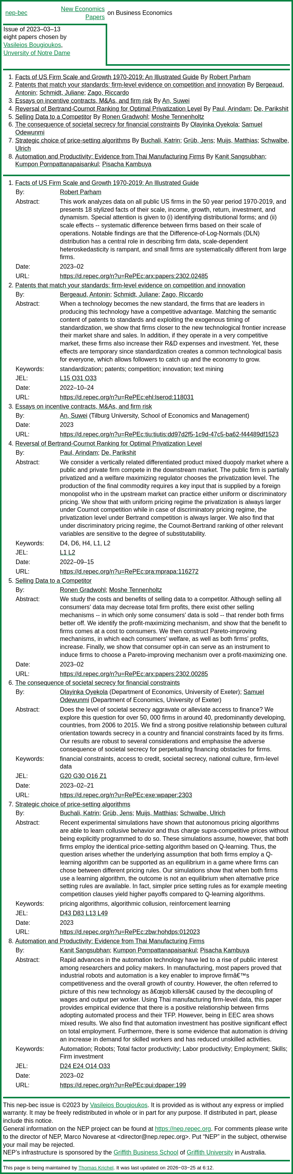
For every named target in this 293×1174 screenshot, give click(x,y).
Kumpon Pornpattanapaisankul (57, 164)
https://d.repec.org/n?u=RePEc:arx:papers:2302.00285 (134, 674)
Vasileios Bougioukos (32, 45)
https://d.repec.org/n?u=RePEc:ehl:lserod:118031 (127, 397)
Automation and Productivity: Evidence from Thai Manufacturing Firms (109, 156)
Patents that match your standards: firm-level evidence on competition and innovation (130, 84)
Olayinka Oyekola (214, 124)
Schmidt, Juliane (61, 92)
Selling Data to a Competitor (53, 117)
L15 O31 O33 (78, 378)
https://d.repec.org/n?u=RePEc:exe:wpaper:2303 (126, 795)
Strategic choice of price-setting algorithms (72, 140)
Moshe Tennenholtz (177, 117)
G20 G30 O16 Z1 (83, 776)
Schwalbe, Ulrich (202, 813)
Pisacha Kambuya (126, 164)
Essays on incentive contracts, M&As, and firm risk (83, 100)
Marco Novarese (86, 1136)
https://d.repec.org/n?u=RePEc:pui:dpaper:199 (123, 1085)
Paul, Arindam (232, 108)
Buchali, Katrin (160, 140)
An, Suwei (176, 100)
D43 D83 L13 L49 (84, 913)
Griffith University (210, 1152)
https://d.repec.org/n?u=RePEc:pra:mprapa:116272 (129, 571)
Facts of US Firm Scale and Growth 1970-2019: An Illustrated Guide (107, 77)
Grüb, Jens (198, 140)
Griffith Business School (146, 1152)
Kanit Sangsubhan (240, 156)
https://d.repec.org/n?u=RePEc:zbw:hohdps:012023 (130, 932)
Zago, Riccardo (108, 92)
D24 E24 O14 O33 (85, 1066)
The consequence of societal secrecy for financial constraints (97, 124)
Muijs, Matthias (237, 140)
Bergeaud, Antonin (85, 294)
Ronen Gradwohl (125, 117)
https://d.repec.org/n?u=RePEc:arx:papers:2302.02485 (134, 276)
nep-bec (16, 13)
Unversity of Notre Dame (36, 53)
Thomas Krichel (95, 1168)
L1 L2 (67, 552)
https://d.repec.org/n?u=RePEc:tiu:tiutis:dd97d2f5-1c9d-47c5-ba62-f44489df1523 (169, 434)
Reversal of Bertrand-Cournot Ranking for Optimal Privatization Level (108, 108)
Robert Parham (230, 77)
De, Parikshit (271, 108)
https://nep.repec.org (183, 1128)
